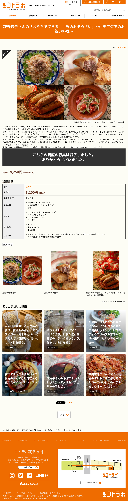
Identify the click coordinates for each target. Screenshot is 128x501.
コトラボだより (54, 15)
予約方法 (122, 440)
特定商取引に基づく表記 (50, 493)
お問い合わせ (28, 467)
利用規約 (7, 493)
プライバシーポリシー (25, 493)
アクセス (95, 15)
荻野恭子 (122, 47)
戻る (62, 414)
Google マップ (92, 482)
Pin (70, 402)
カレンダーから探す (115, 15)
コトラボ (5, 430)
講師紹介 (33, 15)
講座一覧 (13, 15)
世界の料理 (7, 244)
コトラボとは (74, 15)
